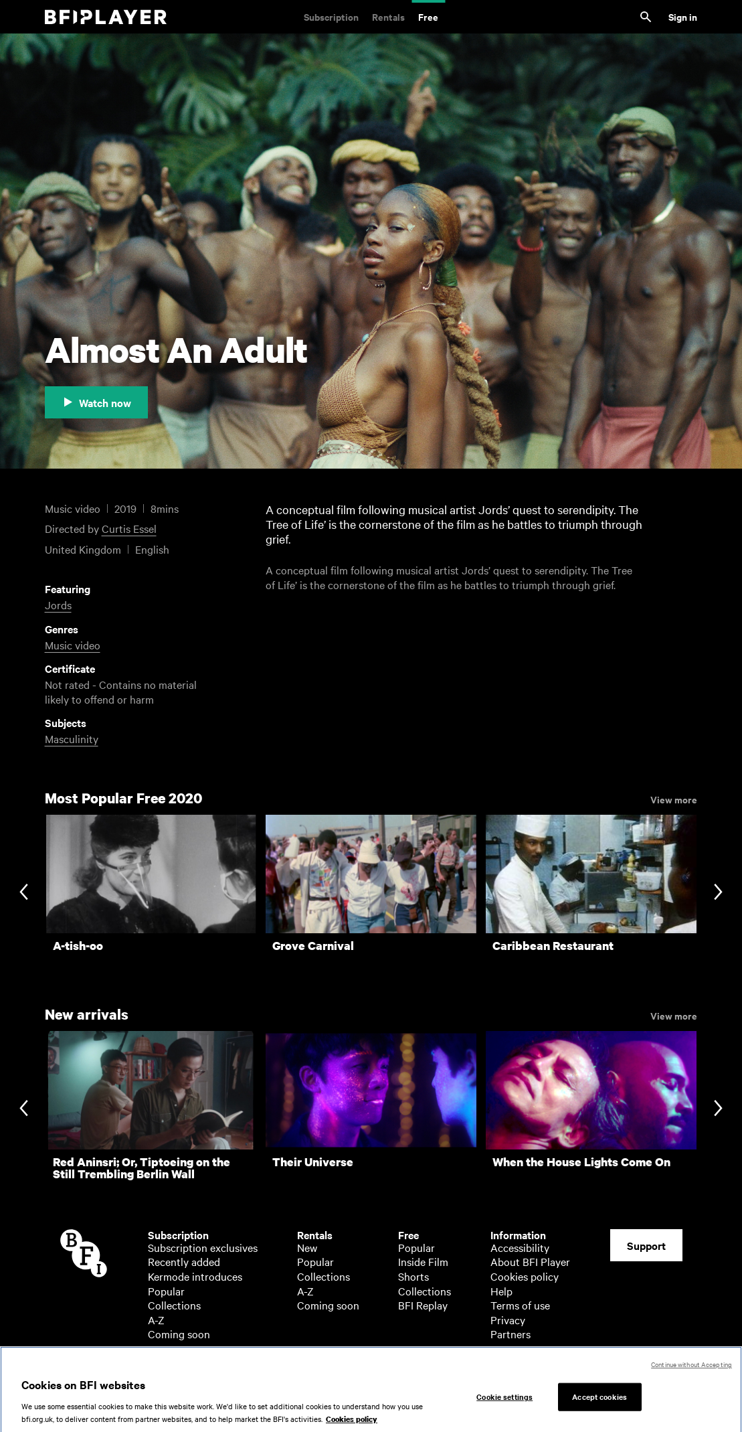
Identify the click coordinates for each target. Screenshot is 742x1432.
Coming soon (179, 1333)
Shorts (413, 1276)
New (307, 1247)
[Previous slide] (23, 892)
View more (673, 798)
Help (501, 1290)
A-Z (156, 1319)
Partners (510, 1333)
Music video (72, 644)
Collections (174, 1304)
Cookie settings (504, 1404)
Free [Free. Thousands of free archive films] (428, 16)
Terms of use (520, 1304)
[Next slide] (718, 892)
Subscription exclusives (203, 1247)
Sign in (682, 16)
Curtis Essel (129, 528)
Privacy (507, 1319)
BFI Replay (423, 1304)
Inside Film (423, 1261)
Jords (58, 604)
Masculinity (71, 738)
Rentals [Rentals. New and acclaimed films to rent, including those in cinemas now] (388, 16)
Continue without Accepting (691, 1371)
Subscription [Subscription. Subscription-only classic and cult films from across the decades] (331, 16)
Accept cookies (599, 1404)
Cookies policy (524, 1276)
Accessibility (519, 1247)
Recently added (184, 1261)
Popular (166, 1290)
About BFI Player (530, 1261)
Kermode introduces (195, 1276)
